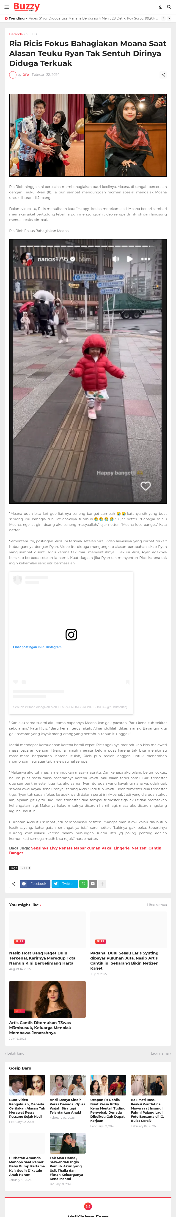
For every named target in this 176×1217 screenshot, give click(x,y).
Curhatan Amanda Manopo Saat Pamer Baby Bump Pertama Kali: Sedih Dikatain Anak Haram (27, 1166)
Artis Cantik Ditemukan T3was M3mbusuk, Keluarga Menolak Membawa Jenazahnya (40, 1027)
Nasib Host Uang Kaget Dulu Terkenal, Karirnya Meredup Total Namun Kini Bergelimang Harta (43, 958)
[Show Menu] (6, 7)
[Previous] (163, 18)
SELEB (31, 34)
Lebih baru (15, 1053)
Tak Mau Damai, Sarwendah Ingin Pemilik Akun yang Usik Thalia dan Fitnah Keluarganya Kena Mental (66, 1168)
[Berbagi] (163, 75)
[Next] (169, 18)
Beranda (16, 34)
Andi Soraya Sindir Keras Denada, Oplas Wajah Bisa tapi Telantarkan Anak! (67, 1106)
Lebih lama (160, 1053)
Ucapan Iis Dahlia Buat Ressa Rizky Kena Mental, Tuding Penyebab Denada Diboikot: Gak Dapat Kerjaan (108, 1110)
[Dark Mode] (161, 7)
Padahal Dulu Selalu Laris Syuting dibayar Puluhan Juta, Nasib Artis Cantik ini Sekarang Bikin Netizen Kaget (124, 961)
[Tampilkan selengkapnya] (102, 884)
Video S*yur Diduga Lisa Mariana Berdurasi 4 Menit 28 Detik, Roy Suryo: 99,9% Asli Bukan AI (94, 18)
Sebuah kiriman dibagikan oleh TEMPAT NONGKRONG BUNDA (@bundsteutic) (70, 707)
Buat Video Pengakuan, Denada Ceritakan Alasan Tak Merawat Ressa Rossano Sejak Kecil (27, 1108)
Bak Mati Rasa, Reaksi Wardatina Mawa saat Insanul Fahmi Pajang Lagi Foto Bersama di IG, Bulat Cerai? (147, 1110)
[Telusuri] (170, 7)
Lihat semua (157, 904)
